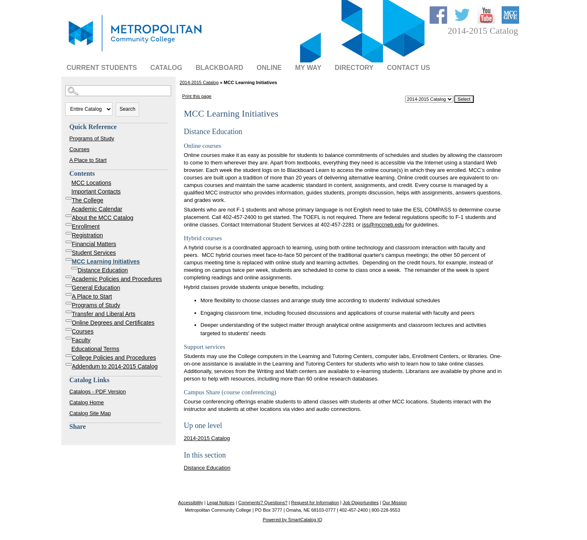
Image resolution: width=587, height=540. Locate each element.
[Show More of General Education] (68, 285)
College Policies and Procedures (114, 357)
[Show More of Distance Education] (74, 268)
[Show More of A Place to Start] (68, 294)
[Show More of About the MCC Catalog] (68, 215)
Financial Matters (94, 244)
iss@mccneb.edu (383, 224)
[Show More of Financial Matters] (68, 242)
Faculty (81, 340)
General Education (96, 287)
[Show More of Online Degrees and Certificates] (68, 320)
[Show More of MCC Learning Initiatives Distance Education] (68, 259)
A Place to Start (88, 160)
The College (88, 200)
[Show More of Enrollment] (68, 224)
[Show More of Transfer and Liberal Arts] (68, 312)
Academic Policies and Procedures (117, 279)
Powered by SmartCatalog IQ (292, 519)
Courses (80, 149)
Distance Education (103, 270)
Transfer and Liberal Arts (104, 314)
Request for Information (315, 502)
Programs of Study (92, 138)
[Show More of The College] (68, 198)
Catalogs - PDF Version (98, 391)
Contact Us (408, 67)
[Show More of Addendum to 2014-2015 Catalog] (68, 364)
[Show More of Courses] (68, 329)
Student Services (94, 252)
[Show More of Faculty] (68, 338)
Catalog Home (87, 402)
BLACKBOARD (220, 67)
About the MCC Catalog (103, 217)
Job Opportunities (360, 502)
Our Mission (394, 502)
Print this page (196, 96)
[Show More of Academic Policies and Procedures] (68, 277)
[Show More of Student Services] (68, 250)
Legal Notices (221, 502)
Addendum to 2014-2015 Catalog (115, 366)
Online (268, 67)
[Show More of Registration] (68, 233)
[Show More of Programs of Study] (68, 303)
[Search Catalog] (118, 90)
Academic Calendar (97, 209)
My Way (308, 67)
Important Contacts (96, 191)
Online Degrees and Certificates (113, 322)
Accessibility (190, 502)
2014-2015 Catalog (199, 82)
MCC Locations (92, 182)
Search (127, 109)
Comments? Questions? (262, 502)
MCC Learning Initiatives (106, 261)
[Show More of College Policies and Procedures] (68, 355)
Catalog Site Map (90, 413)
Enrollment (86, 226)
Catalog (166, 67)
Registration (87, 235)
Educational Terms (95, 349)
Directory (354, 67)
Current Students (102, 67)
